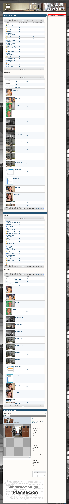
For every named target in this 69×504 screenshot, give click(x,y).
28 (33, 38)
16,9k (27, 202)
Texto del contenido (36, 428)
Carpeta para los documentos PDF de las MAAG (12, 25)
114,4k (27, 156)
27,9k (27, 205)
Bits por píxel (34, 430)
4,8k (27, 311)
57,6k (27, 142)
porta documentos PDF (11, 54)
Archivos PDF (10, 29)
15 (33, 36)
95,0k (27, 149)
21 (33, 46)
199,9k (27, 180)
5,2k (27, 196)
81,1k (27, 99)
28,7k (27, 87)
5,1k (27, 92)
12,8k (27, 81)
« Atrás (44, 413)
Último (42, 77)
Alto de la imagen (35, 449)
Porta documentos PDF (11, 32)
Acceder (64, 2)
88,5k (27, 135)
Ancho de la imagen (36, 432)
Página (20, 20)
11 (33, 41)
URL (42, 421)
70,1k (27, 128)
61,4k (27, 121)
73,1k (27, 163)
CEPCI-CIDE (13, 47)
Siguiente (37, 77)
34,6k (27, 171)
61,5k (27, 189)
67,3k (27, 106)
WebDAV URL (34, 422)
